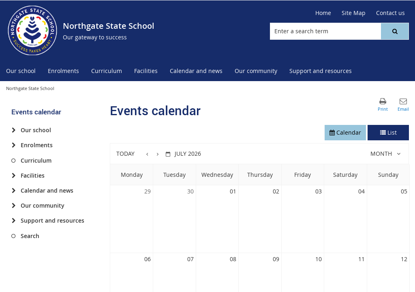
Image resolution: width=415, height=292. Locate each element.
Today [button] (125, 153)
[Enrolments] (13, 145)
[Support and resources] (13, 220)
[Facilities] (13, 175)
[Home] (323, 12)
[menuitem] (21, 71)
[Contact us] (390, 12)
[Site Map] (354, 12)
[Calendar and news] (13, 190)
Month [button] (381, 153)
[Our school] (13, 130)
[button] (395, 31)
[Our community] (13, 205)
